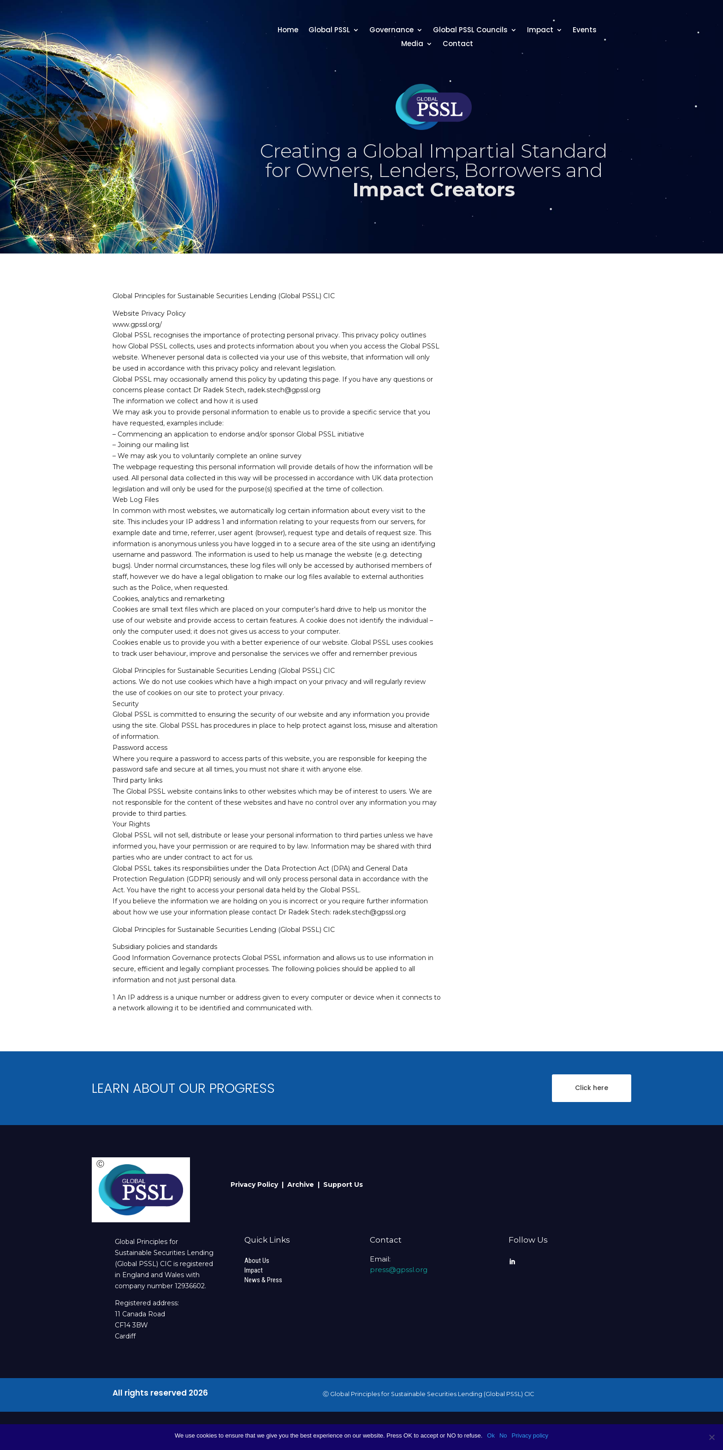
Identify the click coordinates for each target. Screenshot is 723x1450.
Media (412, 44)
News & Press (263, 1280)
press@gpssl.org (398, 1269)
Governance (391, 31)
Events (585, 31)
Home (288, 31)
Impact (540, 31)
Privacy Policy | (259, 1184)
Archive (302, 1184)
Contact (458, 44)
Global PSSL (329, 31)
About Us (256, 1260)
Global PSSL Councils (470, 31)
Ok (491, 1435)
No (503, 1435)
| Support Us (340, 1184)
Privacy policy (530, 1435)
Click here (591, 1087)
